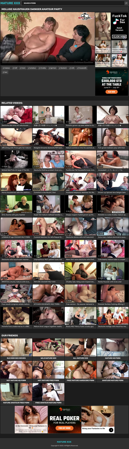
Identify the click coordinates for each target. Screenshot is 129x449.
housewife (82, 68)
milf (15, 68)
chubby (43, 68)
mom (23, 68)
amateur (33, 68)
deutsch (64, 68)
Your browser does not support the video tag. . (47, 38)
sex (6, 72)
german (53, 68)
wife (72, 68)
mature (7, 68)
